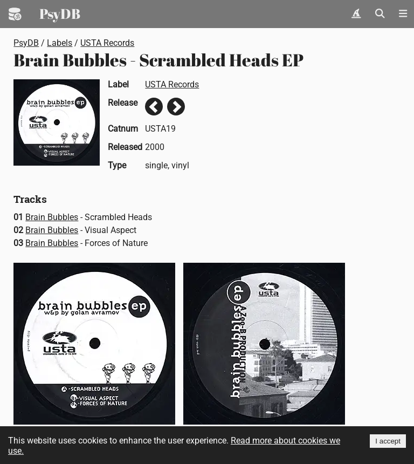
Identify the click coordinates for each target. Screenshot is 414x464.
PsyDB (59, 13)
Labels (59, 43)
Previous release (154, 106)
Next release (176, 106)
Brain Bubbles (51, 217)
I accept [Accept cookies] (388, 441)
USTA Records (107, 43)
